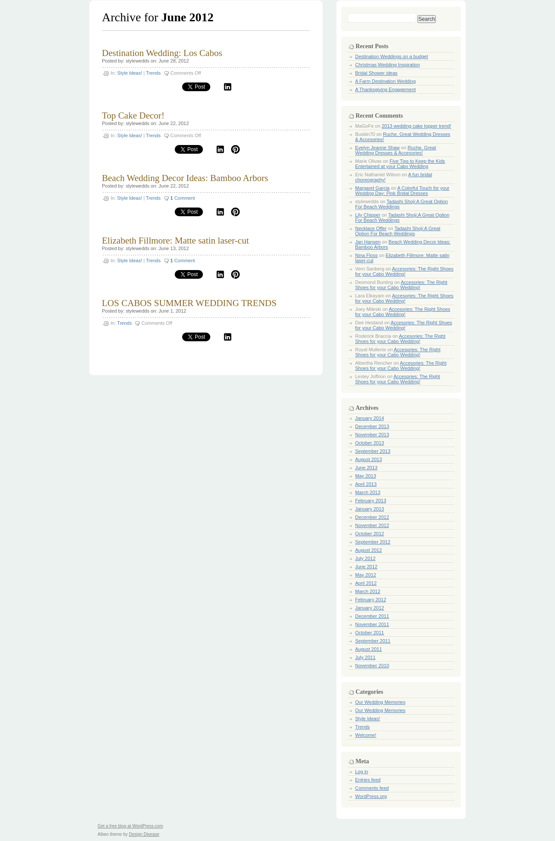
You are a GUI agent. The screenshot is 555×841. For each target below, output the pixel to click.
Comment (182, 198)
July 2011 (365, 657)
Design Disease (144, 834)
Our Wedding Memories (380, 702)
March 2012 (367, 591)
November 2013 (372, 434)
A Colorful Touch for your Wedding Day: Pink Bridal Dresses (402, 190)
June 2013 (366, 467)
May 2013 (365, 475)
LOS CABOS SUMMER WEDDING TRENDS (189, 303)
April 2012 (366, 583)
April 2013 (366, 484)
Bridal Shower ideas (376, 73)
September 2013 (372, 451)
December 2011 (372, 616)
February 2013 (370, 500)
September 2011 (372, 640)
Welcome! (365, 735)
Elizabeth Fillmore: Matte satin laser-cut (175, 240)
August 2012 (368, 550)
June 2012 (366, 566)
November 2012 (372, 525)
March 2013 (367, 492)
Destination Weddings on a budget (391, 56)
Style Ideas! (129, 73)
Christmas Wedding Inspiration (387, 64)
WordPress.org (371, 796)
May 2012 (365, 574)
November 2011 (372, 624)
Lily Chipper (367, 215)
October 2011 (369, 632)
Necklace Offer (371, 228)
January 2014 (369, 418)
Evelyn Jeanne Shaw (377, 147)
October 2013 (369, 442)
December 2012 (372, 517)
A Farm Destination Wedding (385, 81)
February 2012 (370, 599)
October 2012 (369, 533)
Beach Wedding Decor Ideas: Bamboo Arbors (185, 178)
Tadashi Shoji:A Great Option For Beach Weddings (398, 231)
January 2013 (369, 508)
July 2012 (365, 558)
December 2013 (372, 426)
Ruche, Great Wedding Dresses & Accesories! (395, 150)
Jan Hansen (368, 241)
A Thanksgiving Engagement (385, 89)
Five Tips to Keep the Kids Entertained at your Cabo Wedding (400, 163)
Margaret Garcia (372, 188)
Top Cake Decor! (133, 115)
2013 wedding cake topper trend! (416, 126)
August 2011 (368, 649)
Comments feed (372, 788)
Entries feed (368, 779)
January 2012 (369, 607)
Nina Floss (366, 255)
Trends (153, 73)
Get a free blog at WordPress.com (130, 826)
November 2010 (372, 665)
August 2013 (368, 459)
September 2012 (372, 541)
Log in (361, 771)
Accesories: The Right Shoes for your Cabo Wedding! (404, 271)
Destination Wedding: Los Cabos (162, 53)
